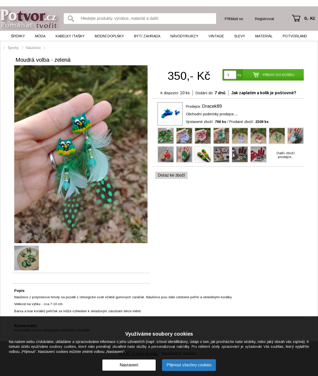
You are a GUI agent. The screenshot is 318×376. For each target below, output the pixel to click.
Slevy (239, 36)
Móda (40, 36)
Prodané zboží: (249, 122)
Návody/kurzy (184, 36)
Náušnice (33, 48)
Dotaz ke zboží (171, 175)
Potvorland (295, 36)
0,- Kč (309, 18)
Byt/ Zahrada (147, 36)
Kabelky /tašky (70, 36)
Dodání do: (205, 93)
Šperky (18, 36)
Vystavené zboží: (206, 122)
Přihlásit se (234, 19)
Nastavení (129, 365)
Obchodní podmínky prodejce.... (212, 114)
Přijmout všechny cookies (189, 365)
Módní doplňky (109, 36)
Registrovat (264, 19)
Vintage (216, 36)
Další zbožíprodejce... (286, 155)
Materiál (264, 36)
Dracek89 (212, 106)
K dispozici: (170, 93)
